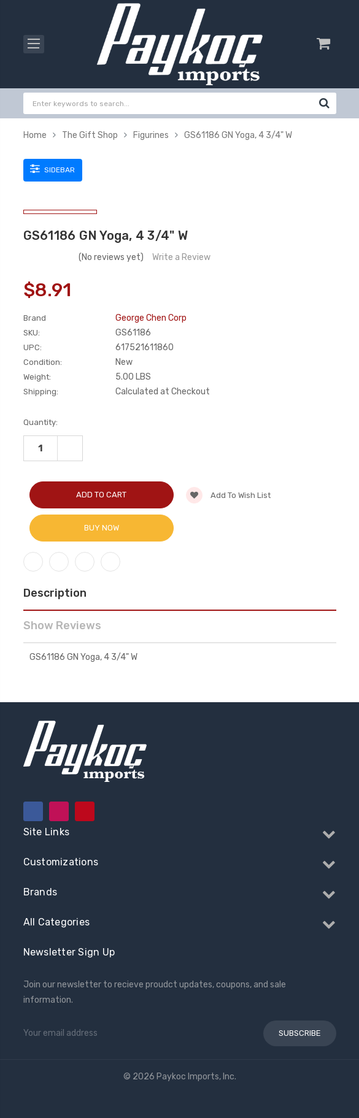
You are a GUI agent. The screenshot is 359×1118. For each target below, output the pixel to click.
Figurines (151, 135)
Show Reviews (62, 625)
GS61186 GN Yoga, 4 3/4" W (238, 135)
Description (55, 593)
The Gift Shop (90, 135)
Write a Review (181, 257)
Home (35, 135)
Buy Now (101, 527)
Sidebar (52, 168)
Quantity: (40, 422)
